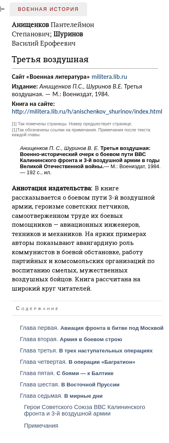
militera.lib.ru (109, 76)
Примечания (41, 425)
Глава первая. (91, 328)
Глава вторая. (71, 339)
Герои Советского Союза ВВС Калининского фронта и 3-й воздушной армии (84, 410)
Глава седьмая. (61, 395)
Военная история (48, 9)
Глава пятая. (66, 373)
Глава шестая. (70, 384)
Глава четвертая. (77, 362)
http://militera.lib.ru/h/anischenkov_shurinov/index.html (87, 111)
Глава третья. (86, 350)
